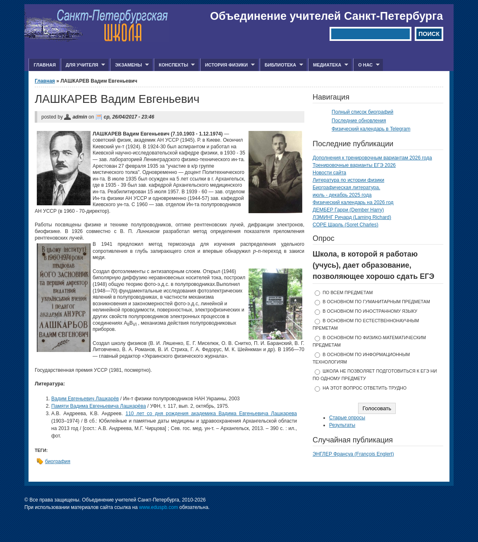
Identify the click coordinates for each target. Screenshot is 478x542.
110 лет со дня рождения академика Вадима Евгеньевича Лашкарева (211, 413)
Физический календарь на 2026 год (353, 202)
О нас (366, 65)
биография (57, 461)
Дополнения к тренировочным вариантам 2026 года (372, 158)
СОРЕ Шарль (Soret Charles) (345, 225)
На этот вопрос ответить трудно (364, 387)
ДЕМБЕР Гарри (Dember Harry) (348, 210)
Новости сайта (329, 173)
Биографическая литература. (346, 187)
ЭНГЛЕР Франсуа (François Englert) (353, 454)
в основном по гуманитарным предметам (376, 301)
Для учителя (83, 65)
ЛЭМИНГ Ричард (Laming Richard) (352, 217)
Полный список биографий (362, 112)
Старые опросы (347, 418)
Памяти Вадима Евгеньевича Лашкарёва (98, 406)
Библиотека (281, 65)
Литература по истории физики (348, 180)
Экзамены (129, 65)
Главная (44, 64)
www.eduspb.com (158, 507)
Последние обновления (359, 121)
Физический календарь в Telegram (371, 129)
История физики (227, 65)
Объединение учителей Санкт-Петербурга (326, 16)
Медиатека (328, 65)
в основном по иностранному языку (370, 311)
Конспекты (174, 65)
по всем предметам (348, 292)
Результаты (342, 425)
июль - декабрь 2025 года (342, 195)
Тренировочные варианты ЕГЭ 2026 (354, 165)
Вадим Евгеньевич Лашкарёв (85, 399)
